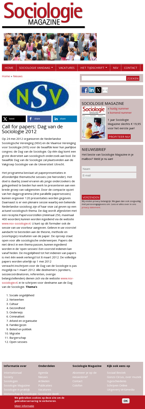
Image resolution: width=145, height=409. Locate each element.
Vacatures (67, 68)
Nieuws (18, 76)
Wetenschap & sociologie (20, 394)
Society (8, 377)
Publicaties (45, 385)
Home (9, 68)
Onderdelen (46, 366)
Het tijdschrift (92, 68)
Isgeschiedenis (116, 381)
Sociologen (11, 381)
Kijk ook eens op (118, 366)
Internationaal (13, 372)
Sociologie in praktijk (17, 389)
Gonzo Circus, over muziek (124, 377)
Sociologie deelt (48, 394)
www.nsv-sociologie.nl (16, 223)
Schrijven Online (117, 385)
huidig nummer (119, 108)
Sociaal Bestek (116, 372)
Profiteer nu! (119, 136)
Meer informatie (24, 405)
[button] (14, 119)
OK (126, 400)
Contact (130, 68)
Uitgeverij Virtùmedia (120, 389)
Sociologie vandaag (34, 68)
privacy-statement (91, 207)
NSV (115, 68)
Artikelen (44, 381)
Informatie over (15, 366)
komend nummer (121, 112)
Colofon (77, 385)
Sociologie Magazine (17, 385)
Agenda (43, 372)
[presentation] (110, 186)
